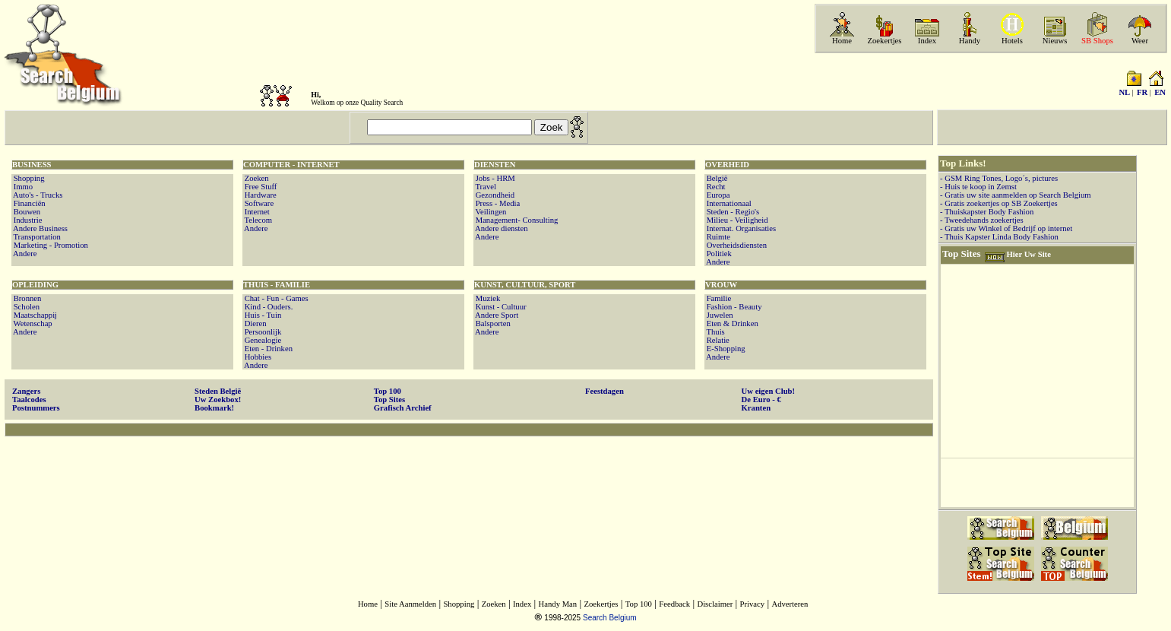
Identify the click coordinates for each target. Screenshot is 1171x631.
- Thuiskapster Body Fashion (986, 212)
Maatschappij (34, 315)
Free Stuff (259, 186)
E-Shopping (724, 348)
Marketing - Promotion (49, 245)
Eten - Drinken (267, 348)
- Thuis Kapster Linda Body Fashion (999, 237)
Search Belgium (610, 618)
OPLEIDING (35, 285)
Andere (23, 253)
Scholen (25, 307)
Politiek (718, 253)
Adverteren (789, 604)
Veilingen (489, 212)
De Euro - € (761, 399)
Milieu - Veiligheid (736, 220)
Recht (715, 186)
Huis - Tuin (261, 315)
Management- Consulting (515, 220)
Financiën (28, 203)
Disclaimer (715, 604)
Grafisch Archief (403, 408)
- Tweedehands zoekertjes (982, 220)
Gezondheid (493, 195)
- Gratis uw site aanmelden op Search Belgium (1015, 195)
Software (258, 203)
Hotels (1012, 40)
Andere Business (39, 228)
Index (927, 40)
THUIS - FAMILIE (276, 285)
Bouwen (25, 212)
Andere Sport (495, 315)
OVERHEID (727, 164)
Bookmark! (214, 408)
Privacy (752, 604)
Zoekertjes (885, 40)
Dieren (254, 323)
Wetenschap (31, 323)
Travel (484, 186)
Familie (717, 298)
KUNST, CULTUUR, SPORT (524, 285)
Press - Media (496, 203)
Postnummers (36, 408)
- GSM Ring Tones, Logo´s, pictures (999, 178)
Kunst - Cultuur (500, 307)
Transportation (36, 237)
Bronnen (26, 298)
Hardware (259, 195)
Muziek (486, 298)
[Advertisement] (468, 486)
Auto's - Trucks (36, 195)
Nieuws (1055, 40)
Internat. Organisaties (740, 228)
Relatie (717, 340)
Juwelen (718, 315)
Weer (1139, 40)
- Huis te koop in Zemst (978, 186)
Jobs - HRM (494, 178)
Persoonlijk (261, 332)
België (715, 178)
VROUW (721, 285)
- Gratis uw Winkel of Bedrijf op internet (1006, 228)
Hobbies (256, 357)
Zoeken (255, 178)
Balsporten (492, 323)
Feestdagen (604, 391)
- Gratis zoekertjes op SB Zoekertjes (999, 203)
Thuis (714, 332)
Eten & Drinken (731, 323)
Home (842, 40)
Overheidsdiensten (735, 245)
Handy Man (558, 604)
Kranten (756, 408)
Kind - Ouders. (267, 307)
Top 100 (387, 391)
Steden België (218, 391)
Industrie (27, 220)
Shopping (28, 178)
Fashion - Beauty (732, 307)
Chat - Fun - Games (275, 298)
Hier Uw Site (1028, 254)
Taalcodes (29, 399)
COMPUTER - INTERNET (291, 164)
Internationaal (728, 203)
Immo (22, 186)
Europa (717, 195)
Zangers (26, 391)
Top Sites (389, 399)
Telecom (257, 220)
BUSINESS (32, 164)
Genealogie (261, 340)
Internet (256, 212)
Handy (969, 40)
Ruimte (717, 237)
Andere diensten (500, 228)
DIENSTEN (494, 164)
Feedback (674, 604)
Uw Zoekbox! (218, 399)
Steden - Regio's (731, 212)
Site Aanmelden (410, 604)
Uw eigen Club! (768, 391)
